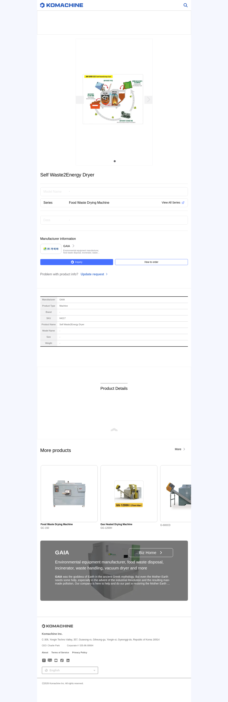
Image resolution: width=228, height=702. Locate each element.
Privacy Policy (79, 652)
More (178, 449)
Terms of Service (60, 652)
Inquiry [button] (76, 262)
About (45, 652)
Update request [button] (92, 274)
